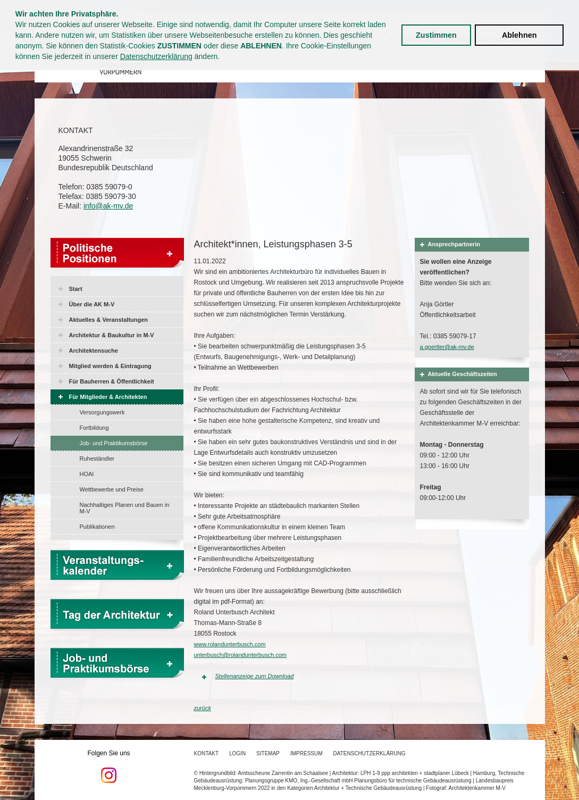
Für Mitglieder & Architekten (108, 397)
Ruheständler (97, 458)
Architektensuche (93, 350)
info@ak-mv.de (108, 206)
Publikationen (97, 526)
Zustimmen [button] (436, 35)
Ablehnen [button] (519, 35)
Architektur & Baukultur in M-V (111, 335)
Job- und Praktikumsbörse (114, 443)
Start (75, 289)
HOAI (87, 474)
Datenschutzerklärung (156, 56)
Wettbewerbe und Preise (112, 489)
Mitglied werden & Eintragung (110, 366)
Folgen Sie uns (109, 766)
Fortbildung (94, 427)
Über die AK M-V (92, 304)
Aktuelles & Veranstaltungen (108, 319)
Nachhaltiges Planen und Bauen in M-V (125, 508)
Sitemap (268, 753)
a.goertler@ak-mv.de (447, 347)
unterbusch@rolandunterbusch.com (240, 655)
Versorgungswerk (102, 412)
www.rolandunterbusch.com (230, 644)
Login (237, 753)
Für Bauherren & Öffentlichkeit (111, 381)
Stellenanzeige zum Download (254, 676)
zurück (202, 708)
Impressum (306, 753)
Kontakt (206, 753)
